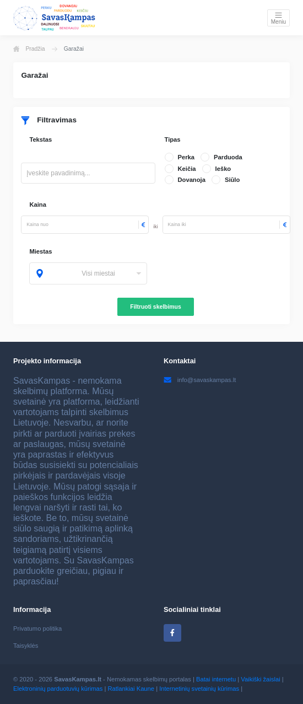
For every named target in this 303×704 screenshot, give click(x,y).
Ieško (223, 168)
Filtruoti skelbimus (155, 307)
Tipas (173, 139)
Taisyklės (25, 645)
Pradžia (29, 49)
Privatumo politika (37, 628)
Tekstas (40, 139)
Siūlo (232, 179)
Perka (186, 157)
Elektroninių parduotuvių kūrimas (57, 688)
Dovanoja (191, 179)
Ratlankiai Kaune (130, 688)
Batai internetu (216, 679)
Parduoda (228, 157)
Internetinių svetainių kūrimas (199, 688)
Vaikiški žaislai (260, 679)
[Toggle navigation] (278, 17)
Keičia (187, 168)
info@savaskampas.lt (200, 380)
